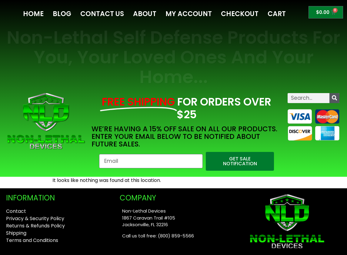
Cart (277, 13)
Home (33, 13)
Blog (62, 13)
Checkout (240, 13)
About (144, 13)
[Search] (334, 98)
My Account (188, 13)
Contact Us (102, 13)
